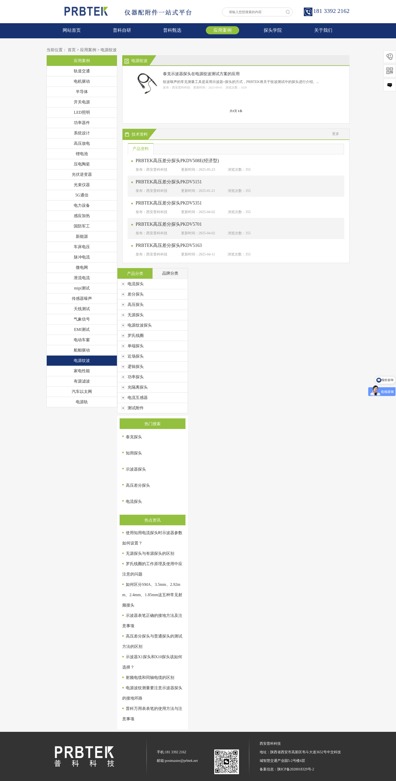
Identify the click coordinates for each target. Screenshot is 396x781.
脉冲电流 (82, 257)
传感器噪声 (82, 298)
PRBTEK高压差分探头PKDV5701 (169, 224)
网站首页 (72, 30)
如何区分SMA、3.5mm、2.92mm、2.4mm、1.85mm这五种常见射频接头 (152, 594)
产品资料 (141, 149)
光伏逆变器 (82, 174)
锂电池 (82, 154)
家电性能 (82, 371)
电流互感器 (134, 397)
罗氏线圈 (132, 335)
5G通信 (81, 195)
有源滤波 (82, 381)
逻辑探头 (132, 366)
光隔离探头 (134, 387)
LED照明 (82, 112)
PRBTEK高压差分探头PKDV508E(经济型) (177, 160)
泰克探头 (134, 437)
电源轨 (82, 402)
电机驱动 (82, 81)
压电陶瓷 (82, 164)
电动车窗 (82, 340)
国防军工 (82, 226)
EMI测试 (81, 329)
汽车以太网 (82, 391)
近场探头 (132, 356)
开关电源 (82, 102)
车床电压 (82, 247)
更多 (335, 134)
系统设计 (82, 133)
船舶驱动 (82, 350)
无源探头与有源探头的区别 (150, 553)
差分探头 (132, 294)
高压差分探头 (138, 485)
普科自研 (122, 30)
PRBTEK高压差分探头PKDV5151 (169, 181)
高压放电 (82, 143)
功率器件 (82, 123)
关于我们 (323, 30)
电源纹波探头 (136, 325)
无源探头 (132, 315)
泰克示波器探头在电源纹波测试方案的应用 (201, 74)
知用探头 (134, 453)
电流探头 (132, 284)
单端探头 (132, 346)
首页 (72, 50)
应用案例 (222, 30)
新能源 (82, 236)
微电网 (82, 267)
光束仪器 (82, 185)
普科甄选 (172, 30)
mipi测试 (81, 288)
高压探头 (132, 304)
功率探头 (132, 377)
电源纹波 (109, 50)
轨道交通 (82, 71)
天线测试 (82, 309)
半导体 (82, 92)
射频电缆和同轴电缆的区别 (150, 677)
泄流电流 (82, 278)
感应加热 (82, 216)
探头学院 (273, 30)
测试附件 (132, 408)
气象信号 (82, 319)
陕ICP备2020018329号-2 (295, 769)
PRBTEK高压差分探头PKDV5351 (169, 203)
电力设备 (82, 205)
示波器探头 (136, 469)
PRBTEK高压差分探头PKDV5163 (169, 245)
